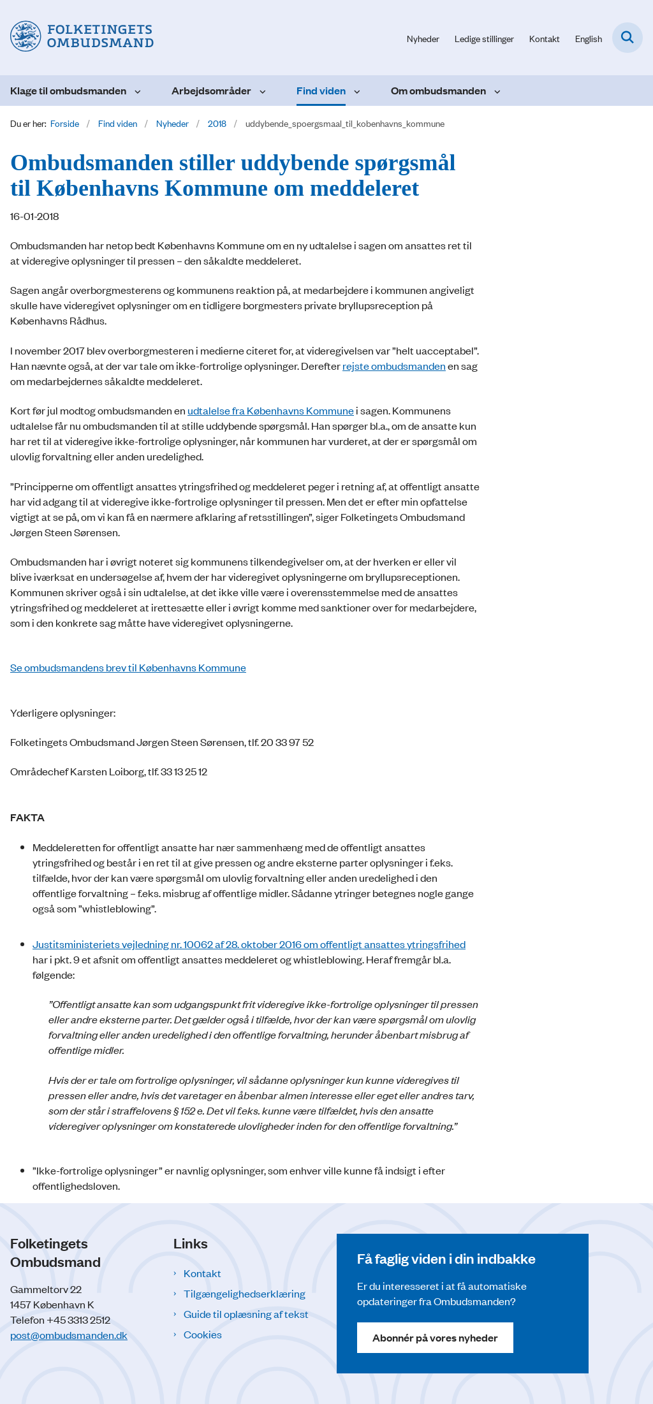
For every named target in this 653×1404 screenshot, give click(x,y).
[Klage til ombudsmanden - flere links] (136, 90)
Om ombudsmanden (438, 90)
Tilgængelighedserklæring (244, 1293)
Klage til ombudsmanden (68, 90)
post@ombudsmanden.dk (69, 1334)
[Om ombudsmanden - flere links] (496, 90)
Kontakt (202, 1273)
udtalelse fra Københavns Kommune (270, 410)
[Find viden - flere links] (355, 90)
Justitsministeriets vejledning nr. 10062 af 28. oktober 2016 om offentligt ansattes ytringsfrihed (249, 944)
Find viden (321, 90)
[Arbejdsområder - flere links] (261, 90)
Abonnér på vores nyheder (435, 1337)
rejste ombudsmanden (394, 365)
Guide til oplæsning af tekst (246, 1313)
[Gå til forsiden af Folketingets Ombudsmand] (77, 37)
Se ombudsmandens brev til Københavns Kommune (128, 667)
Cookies (203, 1334)
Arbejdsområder (211, 90)
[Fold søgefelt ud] (627, 37)
